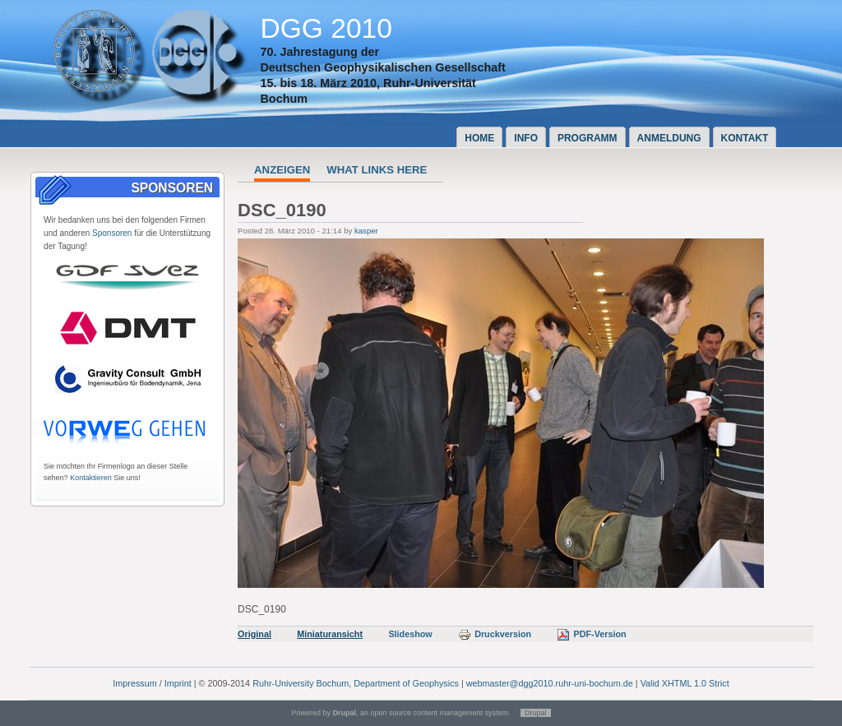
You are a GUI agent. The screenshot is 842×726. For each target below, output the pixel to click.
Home (479, 138)
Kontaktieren (91, 478)
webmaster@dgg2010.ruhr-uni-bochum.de (549, 683)
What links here (376, 170)
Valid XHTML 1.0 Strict (685, 683)
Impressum (134, 683)
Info (526, 138)
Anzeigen (282, 170)
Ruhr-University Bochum (300, 683)
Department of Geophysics (406, 683)
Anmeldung (669, 138)
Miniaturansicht (330, 634)
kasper (366, 230)
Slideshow (410, 634)
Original (254, 634)
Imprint (178, 683)
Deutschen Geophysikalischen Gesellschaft (382, 67)
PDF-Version (591, 634)
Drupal (536, 713)
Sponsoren (112, 233)
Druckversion (494, 634)
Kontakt (745, 138)
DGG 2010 (326, 28)
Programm (587, 138)
